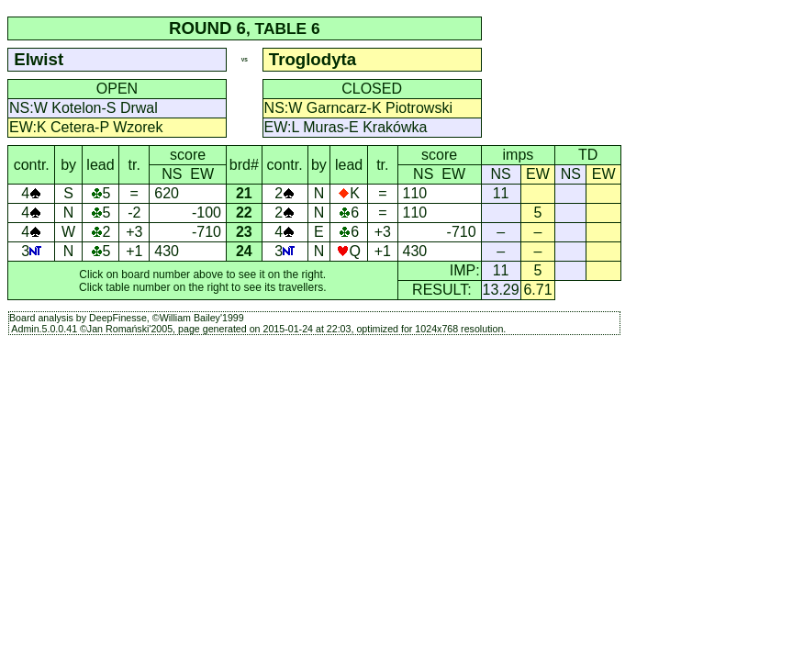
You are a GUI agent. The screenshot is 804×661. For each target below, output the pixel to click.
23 (244, 232)
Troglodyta (313, 59)
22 (244, 212)
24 (244, 251)
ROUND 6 (207, 28)
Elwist (38, 59)
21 (244, 193)
